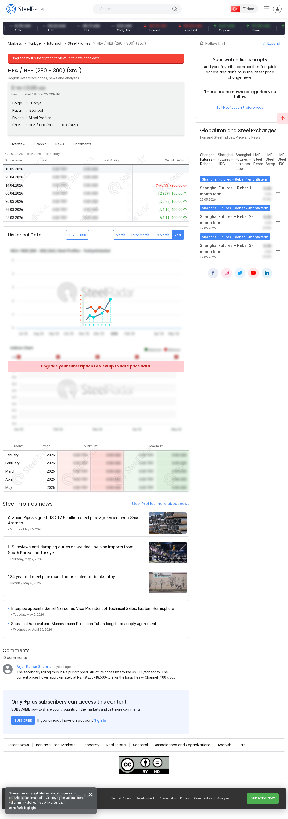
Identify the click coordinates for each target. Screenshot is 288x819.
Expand (271, 43)
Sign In (100, 720)
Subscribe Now (263, 798)
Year (178, 235)
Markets (15, 43)
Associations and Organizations (183, 744)
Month (120, 235)
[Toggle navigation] (277, 9)
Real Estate (116, 744)
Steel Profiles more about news (160, 503)
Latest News (18, 744)
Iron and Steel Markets (55, 744)
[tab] (207, 159)
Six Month (162, 235)
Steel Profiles (79, 43)
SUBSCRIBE (23, 720)
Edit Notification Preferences (240, 107)
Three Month (140, 235)
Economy (91, 744)
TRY (71, 235)
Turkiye (34, 43)
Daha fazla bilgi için (22, 808)
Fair (242, 744)
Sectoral (140, 744)
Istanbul (54, 43)
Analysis (225, 744)
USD (83, 235)
